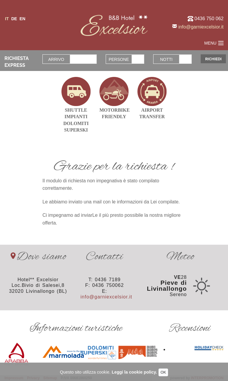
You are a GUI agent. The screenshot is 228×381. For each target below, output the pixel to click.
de (14, 18)
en (22, 18)
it (7, 18)
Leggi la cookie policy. (134, 372)
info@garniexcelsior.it (201, 26)
